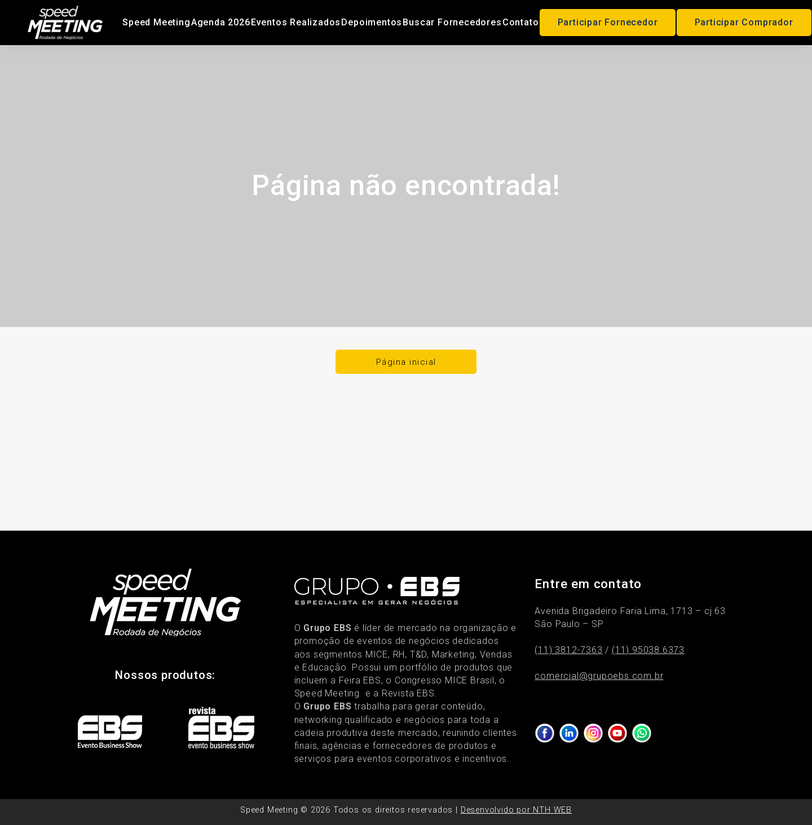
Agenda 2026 (220, 22)
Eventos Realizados (296, 22)
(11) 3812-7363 (568, 650)
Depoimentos (371, 22)
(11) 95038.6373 (648, 650)
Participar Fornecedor (608, 22)
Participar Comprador (744, 22)
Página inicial (406, 362)
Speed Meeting (156, 22)
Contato (520, 22)
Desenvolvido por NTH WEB (516, 810)
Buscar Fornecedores (452, 22)
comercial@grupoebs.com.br (599, 675)
